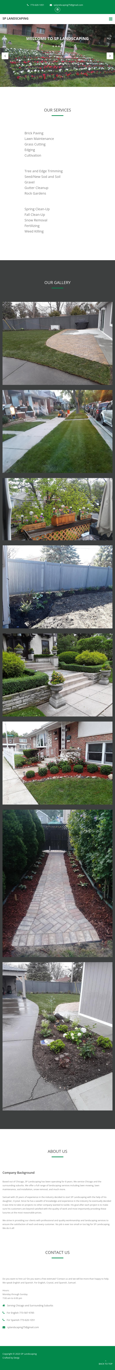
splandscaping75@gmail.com (66, 4)
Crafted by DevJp (11, 1357)
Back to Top (105, 1362)
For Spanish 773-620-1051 (19, 1320)
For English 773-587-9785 (18, 1312)
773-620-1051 (35, 4)
